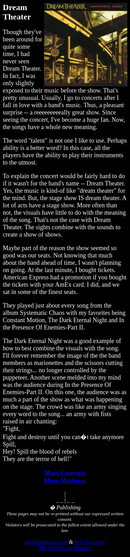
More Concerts (65, 473)
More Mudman (65, 480)
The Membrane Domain (65, 548)
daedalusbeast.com (46, 542)
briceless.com (90, 542)
